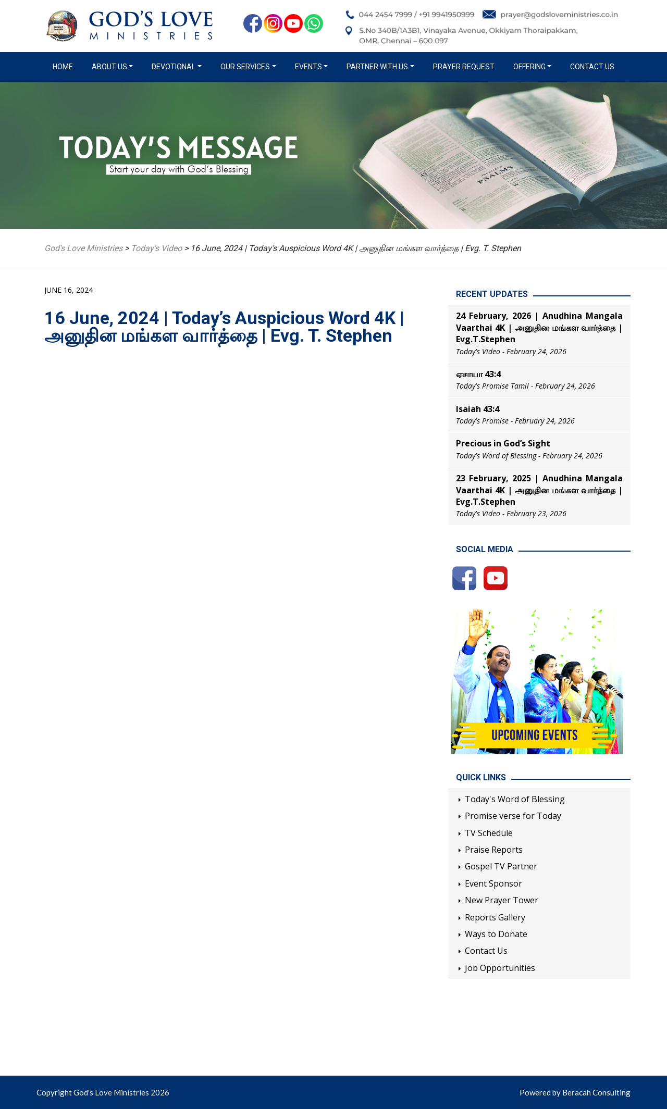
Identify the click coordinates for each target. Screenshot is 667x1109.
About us (109, 67)
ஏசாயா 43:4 (478, 374)
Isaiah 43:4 (477, 409)
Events (308, 67)
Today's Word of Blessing (515, 799)
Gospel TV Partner (501, 866)
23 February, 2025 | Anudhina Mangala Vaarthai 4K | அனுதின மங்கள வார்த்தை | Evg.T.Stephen (539, 489)
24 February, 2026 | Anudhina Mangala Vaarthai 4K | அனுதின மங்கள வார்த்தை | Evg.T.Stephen (539, 327)
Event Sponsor (493, 883)
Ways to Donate (496, 934)
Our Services (245, 67)
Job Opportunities (500, 968)
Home (65, 66)
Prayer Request (464, 67)
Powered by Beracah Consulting (575, 1092)
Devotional (173, 67)
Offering (529, 67)
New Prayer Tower (501, 900)
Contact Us (592, 67)
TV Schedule (489, 833)
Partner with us (377, 67)
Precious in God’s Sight (503, 443)
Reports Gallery (495, 917)
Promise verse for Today (513, 815)
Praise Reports (494, 849)
